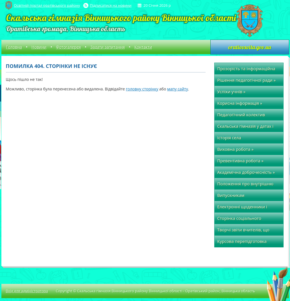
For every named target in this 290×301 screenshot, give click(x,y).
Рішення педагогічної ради (246, 80)
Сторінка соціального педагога (239, 219)
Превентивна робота (240, 160)
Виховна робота (235, 149)
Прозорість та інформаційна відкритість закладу (246, 70)
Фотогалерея (68, 47)
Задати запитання (107, 47)
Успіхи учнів (231, 91)
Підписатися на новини (111, 5)
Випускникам (231, 195)
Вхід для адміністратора (27, 290)
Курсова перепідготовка (242, 241)
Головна (14, 47)
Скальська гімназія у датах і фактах (245, 127)
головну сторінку (142, 89)
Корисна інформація (239, 103)
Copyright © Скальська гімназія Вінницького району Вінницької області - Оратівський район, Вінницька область (155, 290)
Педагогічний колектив (241, 114)
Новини (38, 47)
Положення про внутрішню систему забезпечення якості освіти (247, 185)
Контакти (143, 47)
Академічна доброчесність (246, 172)
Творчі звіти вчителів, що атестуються (243, 231)
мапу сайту (177, 89)
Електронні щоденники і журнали (242, 208)
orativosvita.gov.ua (249, 47)
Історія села (229, 137)
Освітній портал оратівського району (47, 5)
